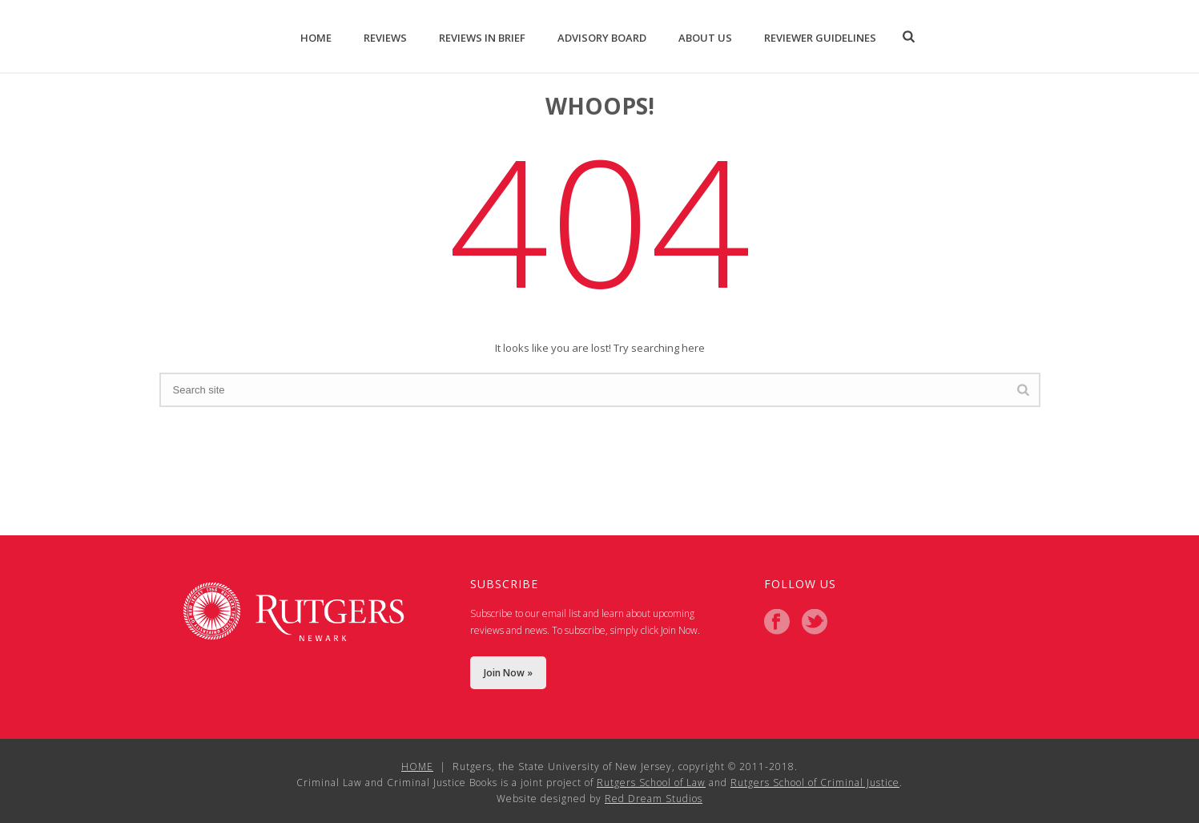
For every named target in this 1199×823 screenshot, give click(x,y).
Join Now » (508, 673)
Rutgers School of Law (651, 782)
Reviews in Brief (482, 37)
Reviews (385, 37)
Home (316, 37)
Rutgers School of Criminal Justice (814, 782)
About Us (705, 37)
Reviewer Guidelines (820, 37)
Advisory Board (601, 37)
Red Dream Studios (653, 798)
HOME (417, 766)
